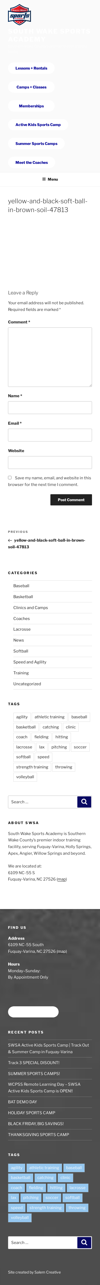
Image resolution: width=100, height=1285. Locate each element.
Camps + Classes (31, 87)
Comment (19, 322)
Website (16, 450)
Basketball (23, 596)
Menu (50, 179)
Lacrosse (22, 629)
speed (43, 757)
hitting (61, 737)
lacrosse (24, 747)
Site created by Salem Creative (34, 1272)
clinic (71, 727)
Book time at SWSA (33, 1012)
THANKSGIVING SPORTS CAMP (38, 1134)
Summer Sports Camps (36, 143)
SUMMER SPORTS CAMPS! (34, 1073)
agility (22, 717)
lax (42, 747)
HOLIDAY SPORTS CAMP (31, 1112)
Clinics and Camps (30, 607)
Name (15, 396)
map (62, 879)
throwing (63, 767)
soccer (80, 747)
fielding (41, 737)
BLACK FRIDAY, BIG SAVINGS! (36, 1123)
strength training (32, 767)
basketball (26, 727)
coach (21, 737)
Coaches (21, 618)
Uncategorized (27, 684)
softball (23, 757)
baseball (79, 717)
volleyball (25, 777)
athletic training (50, 717)
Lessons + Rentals (31, 68)
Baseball (21, 585)
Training (21, 673)
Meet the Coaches (31, 162)
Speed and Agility (29, 662)
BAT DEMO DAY (22, 1102)
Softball (20, 651)
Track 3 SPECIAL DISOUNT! (33, 1062)
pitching (59, 747)
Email (15, 423)
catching (51, 727)
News (18, 640)
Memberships (31, 106)
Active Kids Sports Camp (38, 124)
